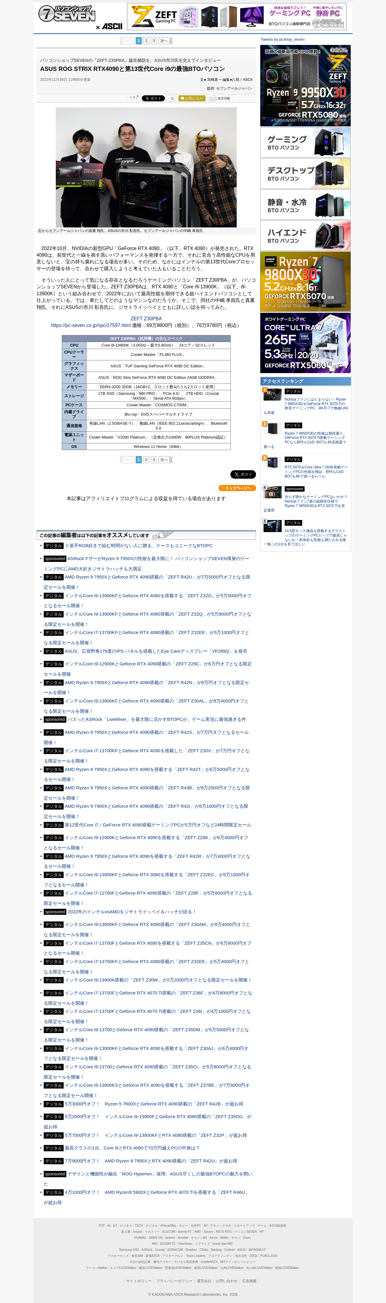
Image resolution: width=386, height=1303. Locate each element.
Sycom (208, 1231)
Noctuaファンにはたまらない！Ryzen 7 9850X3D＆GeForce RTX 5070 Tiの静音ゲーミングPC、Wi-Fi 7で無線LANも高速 (306, 406)
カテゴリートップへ (237, 488)
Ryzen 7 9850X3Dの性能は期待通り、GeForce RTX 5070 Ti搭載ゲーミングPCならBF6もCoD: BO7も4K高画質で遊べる (305, 440)
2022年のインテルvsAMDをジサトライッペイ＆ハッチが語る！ (132, 911)
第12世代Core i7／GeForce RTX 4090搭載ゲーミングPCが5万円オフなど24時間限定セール (158, 824)
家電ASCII (153, 1255)
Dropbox (191, 1249)
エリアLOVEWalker (123, 1268)
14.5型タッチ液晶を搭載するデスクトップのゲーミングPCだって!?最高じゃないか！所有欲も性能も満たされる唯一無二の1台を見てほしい (305, 537)
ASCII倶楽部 (277, 1225)
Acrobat (183, 1237)
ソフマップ (202, 1243)
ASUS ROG (224, 1231)
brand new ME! (223, 1243)
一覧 (171, 98)
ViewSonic (185, 1243)
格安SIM (137, 1255)
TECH (139, 1225)
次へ (164, 41)
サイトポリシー (139, 1281)
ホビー (183, 1225)
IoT (115, 1225)
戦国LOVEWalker (287, 1268)
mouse (137, 1231)
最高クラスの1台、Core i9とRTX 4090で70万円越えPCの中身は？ (132, 1147)
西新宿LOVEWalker (178, 1268)
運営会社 (204, 1281)
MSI (154, 1243)
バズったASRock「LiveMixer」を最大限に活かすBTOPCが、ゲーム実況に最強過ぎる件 (157, 719)
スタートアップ (244, 1225)
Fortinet (229, 1249)
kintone (170, 1237)
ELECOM (169, 1231)
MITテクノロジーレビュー (237, 1261)
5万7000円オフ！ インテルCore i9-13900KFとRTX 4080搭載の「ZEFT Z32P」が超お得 (156, 1135)
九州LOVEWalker (232, 1268)
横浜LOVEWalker (150, 1268)
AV (206, 1225)
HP (261, 1231)
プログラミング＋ (220, 1255)
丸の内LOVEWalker (259, 1268)
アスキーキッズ (118, 1255)
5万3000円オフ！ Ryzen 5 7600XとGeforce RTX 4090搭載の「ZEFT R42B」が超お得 (154, 1103)
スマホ (226, 1225)
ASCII (107, 26)
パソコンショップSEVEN (66, 13)
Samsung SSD (129, 1249)
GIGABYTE (167, 1243)
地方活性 (241, 1255)
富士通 (125, 1231)
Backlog (216, 1249)
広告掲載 (249, 1281)
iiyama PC (185, 1231)
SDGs (254, 1255)
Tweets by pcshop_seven (283, 39)
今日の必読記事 (139, 1261)
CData (204, 1249)
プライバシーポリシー (174, 1281)
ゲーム (262, 1225)
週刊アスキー (162, 1261)
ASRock (146, 1249)
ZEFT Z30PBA (146, 318)
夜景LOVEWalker (205, 1268)
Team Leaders (195, 1255)
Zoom (247, 1237)
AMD (198, 1231)
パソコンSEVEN (245, 1231)
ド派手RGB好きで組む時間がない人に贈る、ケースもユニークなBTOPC (139, 545)
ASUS (241, 1249)
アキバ (214, 1225)
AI (108, 1225)
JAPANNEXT (257, 1249)
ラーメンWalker (96, 1268)
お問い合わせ (227, 1281)
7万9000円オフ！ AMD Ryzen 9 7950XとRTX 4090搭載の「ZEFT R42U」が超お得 (151, 1160)
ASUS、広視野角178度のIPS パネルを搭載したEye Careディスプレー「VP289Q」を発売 (156, 651)
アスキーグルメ (172, 1255)
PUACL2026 (268, 1255)
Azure (213, 1237)
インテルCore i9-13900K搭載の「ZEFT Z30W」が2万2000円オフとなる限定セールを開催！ (158, 979)
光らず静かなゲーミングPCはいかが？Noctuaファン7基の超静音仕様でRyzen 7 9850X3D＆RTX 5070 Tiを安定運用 (306, 503)
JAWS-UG (156, 1237)
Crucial (159, 1249)
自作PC (196, 1225)
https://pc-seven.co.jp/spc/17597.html (91, 325)
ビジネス (126, 1225)
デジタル (152, 1225)
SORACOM (175, 1249)
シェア (134, 97)
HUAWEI (140, 1237)
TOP (102, 1225)
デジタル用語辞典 (186, 1261)
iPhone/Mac (168, 1225)
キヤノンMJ (199, 1237)
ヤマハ (235, 1237)
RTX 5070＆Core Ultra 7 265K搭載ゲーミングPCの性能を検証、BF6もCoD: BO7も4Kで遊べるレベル (316, 471)
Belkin (224, 1237)
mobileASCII (209, 1261)
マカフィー (152, 1231)
